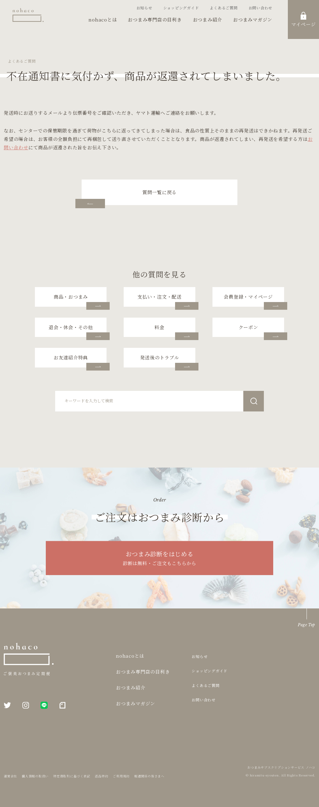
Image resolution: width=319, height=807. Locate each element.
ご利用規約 (121, 776)
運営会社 (10, 776)
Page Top (306, 624)
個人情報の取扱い (35, 776)
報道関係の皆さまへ (149, 776)
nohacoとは (102, 19)
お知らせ (144, 7)
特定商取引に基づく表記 (71, 776)
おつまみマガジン (252, 19)
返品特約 (101, 776)
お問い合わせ (261, 7)
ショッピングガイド (181, 7)
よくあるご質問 (223, 7)
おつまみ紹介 (207, 19)
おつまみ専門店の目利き (155, 19)
